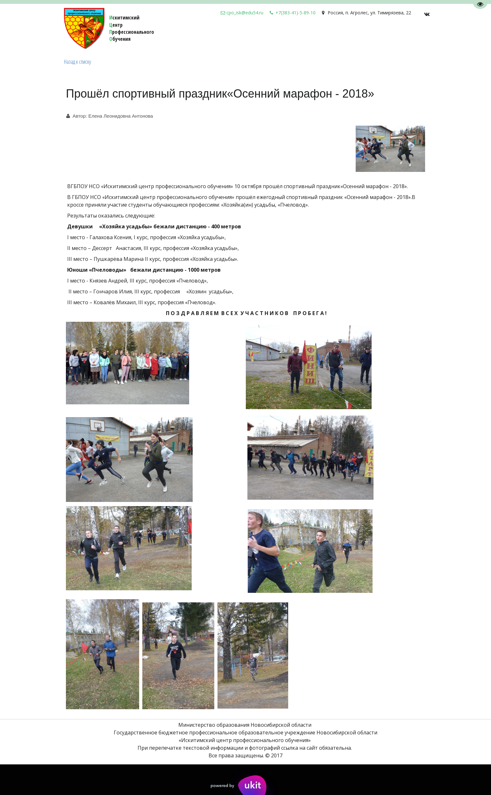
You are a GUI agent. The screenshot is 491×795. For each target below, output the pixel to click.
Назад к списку (77, 61)
